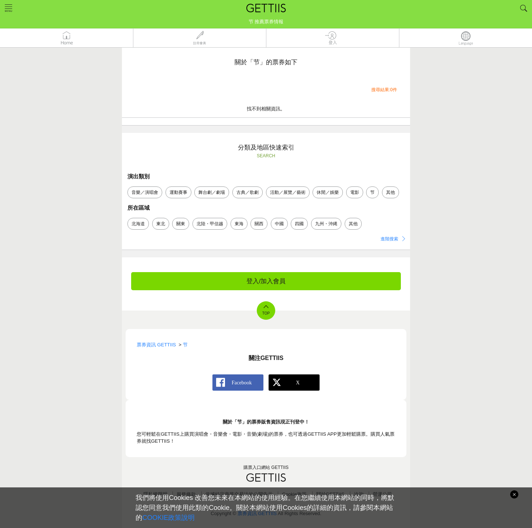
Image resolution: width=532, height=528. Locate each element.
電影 (354, 192)
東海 (239, 223)
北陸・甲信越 (210, 223)
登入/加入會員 (266, 281)
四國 (299, 223)
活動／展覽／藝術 (288, 192)
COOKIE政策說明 (168, 517)
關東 (180, 223)
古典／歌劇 (247, 192)
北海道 (138, 223)
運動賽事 (178, 192)
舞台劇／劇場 (211, 192)
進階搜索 (389, 238)
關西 (259, 223)
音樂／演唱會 (145, 192)
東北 (160, 223)
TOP (266, 313)
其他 (390, 192)
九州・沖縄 (326, 223)
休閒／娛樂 (328, 192)
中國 (279, 223)
